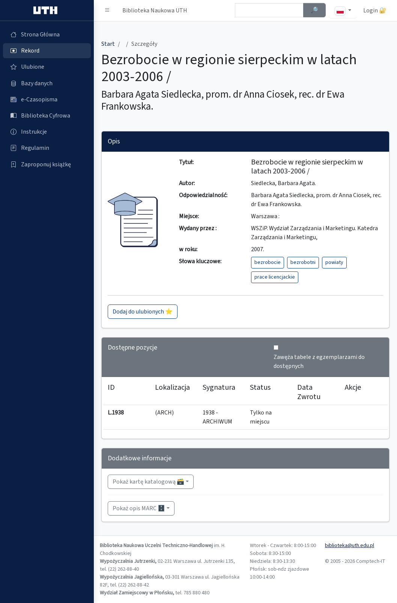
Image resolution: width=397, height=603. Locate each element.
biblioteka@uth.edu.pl (349, 545)
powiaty (334, 262)
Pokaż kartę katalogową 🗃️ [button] (148, 482)
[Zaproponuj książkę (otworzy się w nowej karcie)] (47, 164)
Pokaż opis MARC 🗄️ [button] (139, 508)
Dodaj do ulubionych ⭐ (143, 312)
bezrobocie (267, 262)
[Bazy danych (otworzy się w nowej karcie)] (47, 83)
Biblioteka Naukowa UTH (154, 10)
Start (108, 44)
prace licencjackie (274, 277)
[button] (107, 10)
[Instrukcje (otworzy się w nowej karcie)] (47, 131)
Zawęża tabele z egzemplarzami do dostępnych (319, 361)
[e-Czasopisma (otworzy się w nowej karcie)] (47, 99)
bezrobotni (303, 262)
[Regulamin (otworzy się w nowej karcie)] (47, 147)
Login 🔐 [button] (374, 10)
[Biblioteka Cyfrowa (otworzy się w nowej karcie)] (47, 115)
